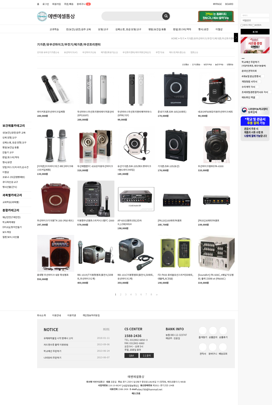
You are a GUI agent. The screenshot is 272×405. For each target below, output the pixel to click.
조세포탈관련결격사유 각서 (255, 92)
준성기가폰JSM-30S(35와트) (172, 111)
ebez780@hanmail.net (149, 389)
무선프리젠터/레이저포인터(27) (137, 52)
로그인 (46, 4)
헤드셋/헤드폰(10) (177, 52)
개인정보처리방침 (91, 315)
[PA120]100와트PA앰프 (170, 220)
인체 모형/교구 (9, 137)
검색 (166, 16)
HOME (174, 38)
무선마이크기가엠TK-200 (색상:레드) (55, 220)
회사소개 (41, 315)
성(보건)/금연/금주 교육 (78, 29)
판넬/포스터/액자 (182, 29)
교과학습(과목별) (10, 202)
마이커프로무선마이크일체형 (51, 111)
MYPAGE (217, 4)
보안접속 (256, 25)
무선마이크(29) (89, 52)
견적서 (203, 349)
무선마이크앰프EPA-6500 (211, 166)
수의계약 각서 (248, 86)
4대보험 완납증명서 (251, 76)
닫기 (236, 37)
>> (156, 294)
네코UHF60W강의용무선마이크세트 (215, 111)
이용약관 (71, 315)
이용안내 (56, 315)
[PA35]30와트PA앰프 (208, 220)
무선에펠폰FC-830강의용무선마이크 (95, 166)
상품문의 (213, 332)
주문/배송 (69, 4)
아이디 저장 (246, 25)
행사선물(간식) (9, 187)
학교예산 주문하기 (254, 63)
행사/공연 (203, 29)
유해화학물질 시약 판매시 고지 (58, 338)
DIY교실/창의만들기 (12, 227)
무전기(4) (160, 52)
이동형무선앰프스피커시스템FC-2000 (95, 220)
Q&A (131, 355)
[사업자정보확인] (130, 385)
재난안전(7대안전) (11, 217)
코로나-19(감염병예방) (13, 177)
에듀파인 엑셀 (248, 97)
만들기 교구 (8, 152)
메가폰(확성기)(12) (109, 52)
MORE (106, 329)
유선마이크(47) (70, 52)
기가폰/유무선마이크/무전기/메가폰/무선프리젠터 (211, 38)
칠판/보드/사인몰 (10, 237)
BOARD (229, 4)
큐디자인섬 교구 (10, 182)
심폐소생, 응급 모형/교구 (128, 29)
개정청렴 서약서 (249, 81)
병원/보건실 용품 (157, 29)
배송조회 (223, 349)
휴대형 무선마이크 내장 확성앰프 (53, 275)
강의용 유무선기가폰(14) (48, 52)
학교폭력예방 (8, 222)
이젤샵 (219, 29)
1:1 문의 (147, 355)
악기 (182, 38)
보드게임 (6, 232)
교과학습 (54, 29)
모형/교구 (103, 29)
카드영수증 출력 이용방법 (56, 344)
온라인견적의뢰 (249, 71)
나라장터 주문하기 (52, 357)
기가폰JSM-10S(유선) (168, 166)
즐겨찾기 (203, 332)
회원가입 (56, 4)
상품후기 (223, 332)
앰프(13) (194, 52)
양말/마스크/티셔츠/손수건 (15, 167)
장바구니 (83, 4)
